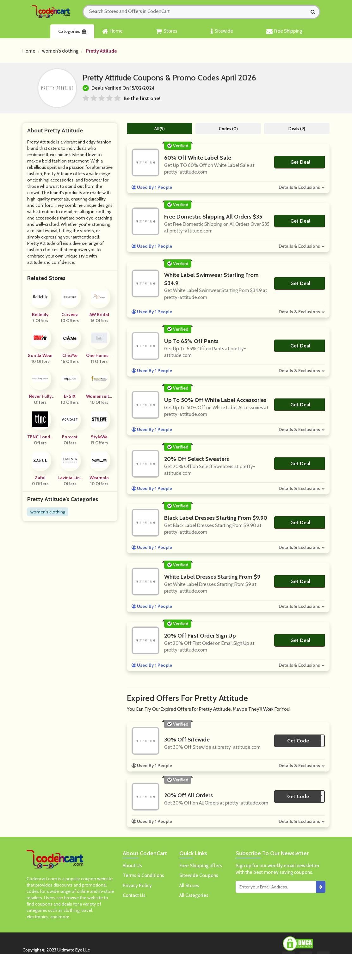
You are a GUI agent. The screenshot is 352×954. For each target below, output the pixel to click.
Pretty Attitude (101, 51)
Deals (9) (296, 128)
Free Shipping (284, 31)
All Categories (193, 895)
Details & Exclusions (299, 187)
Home (112, 31)
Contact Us (134, 895)
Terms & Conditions (143, 875)
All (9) (159, 128)
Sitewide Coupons (198, 875)
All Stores (189, 885)
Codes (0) (228, 128)
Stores (166, 31)
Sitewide (222, 31)
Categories (72, 31)
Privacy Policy (137, 885)
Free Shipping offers (200, 865)
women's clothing (60, 51)
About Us (132, 865)
